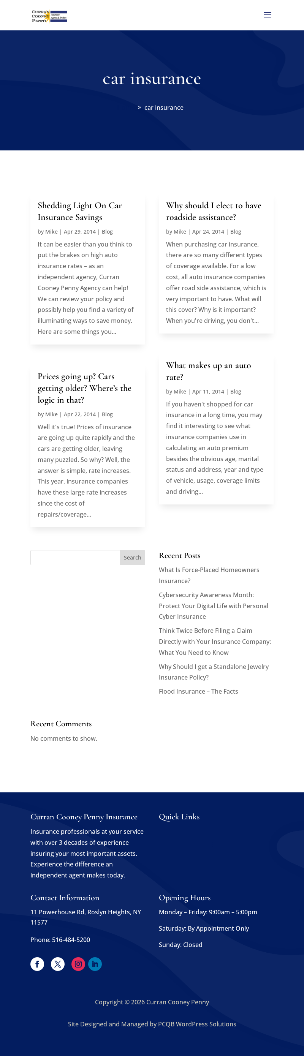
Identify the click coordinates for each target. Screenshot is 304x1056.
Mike (51, 231)
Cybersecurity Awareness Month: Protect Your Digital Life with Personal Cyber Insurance (213, 606)
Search (132, 557)
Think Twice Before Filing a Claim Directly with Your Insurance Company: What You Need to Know (215, 641)
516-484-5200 (71, 940)
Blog (107, 231)
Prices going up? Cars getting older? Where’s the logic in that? (84, 388)
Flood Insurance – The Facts (198, 691)
